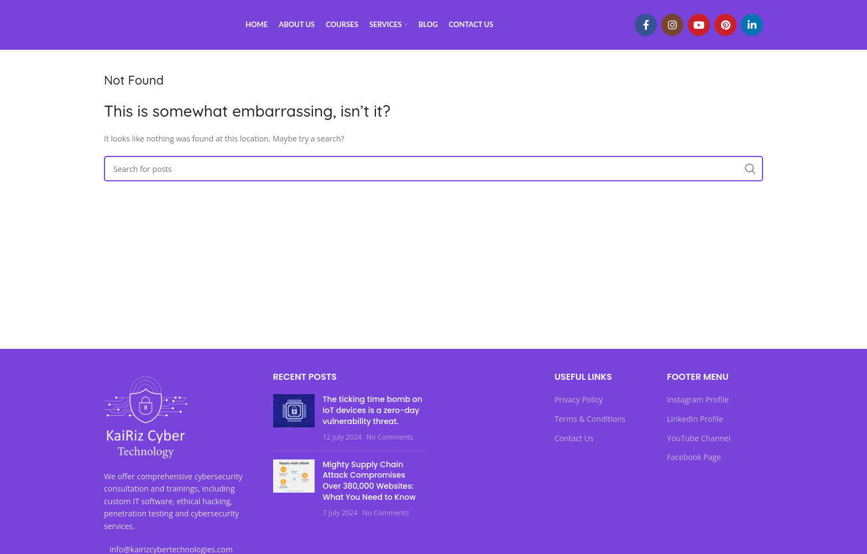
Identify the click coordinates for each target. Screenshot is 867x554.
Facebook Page (694, 457)
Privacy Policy (579, 399)
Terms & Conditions (590, 419)
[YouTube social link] (699, 25)
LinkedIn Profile (695, 419)
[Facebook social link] (646, 25)
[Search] (433, 168)
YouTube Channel (698, 438)
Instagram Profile (698, 399)
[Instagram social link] (672, 25)
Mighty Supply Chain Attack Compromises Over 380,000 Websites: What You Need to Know (369, 481)
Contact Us (574, 438)
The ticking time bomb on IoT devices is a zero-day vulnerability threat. (372, 410)
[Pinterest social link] (725, 25)
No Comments (389, 437)
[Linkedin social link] (752, 25)
